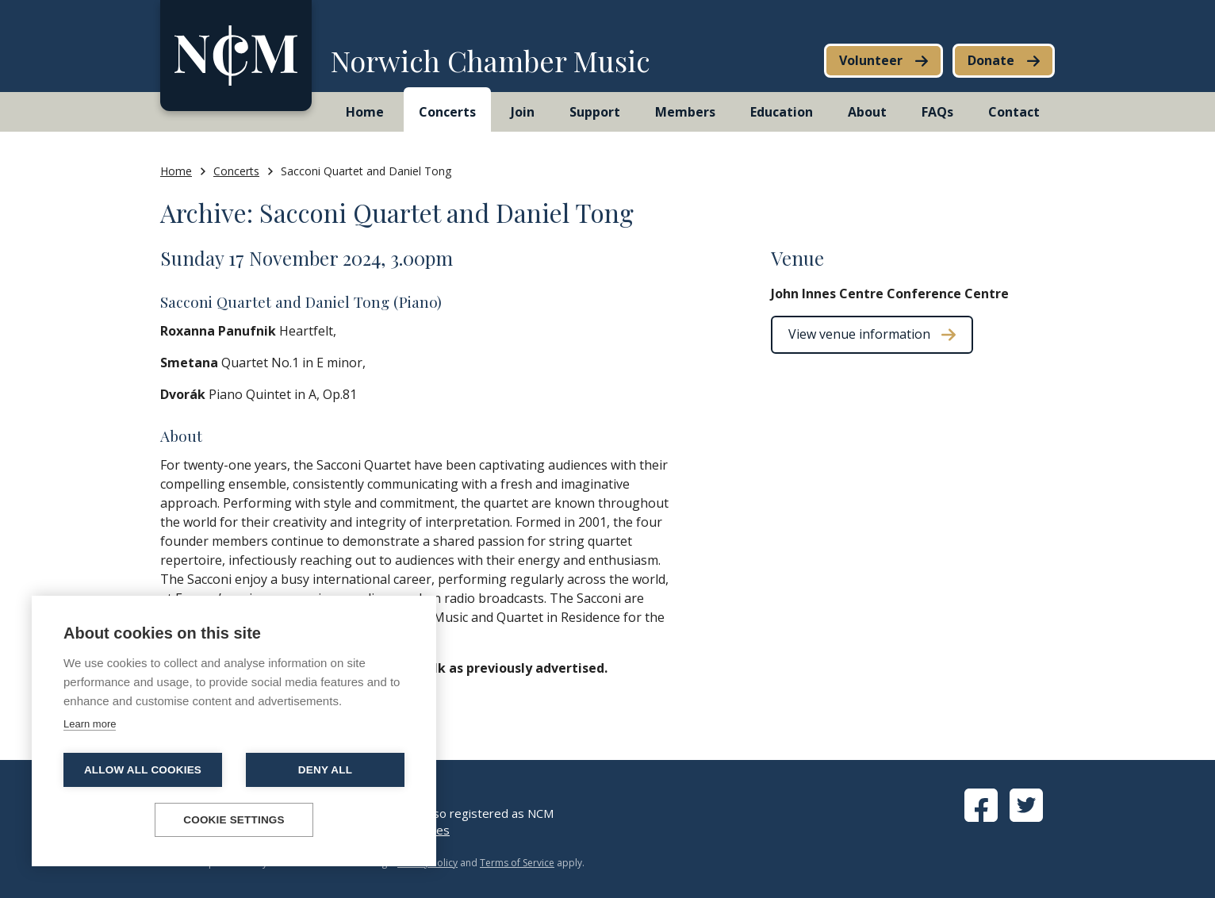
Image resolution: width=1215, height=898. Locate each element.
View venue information (859, 334)
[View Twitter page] (1026, 817)
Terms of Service (517, 862)
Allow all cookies (142, 770)
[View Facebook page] (981, 817)
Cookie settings (234, 820)
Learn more (89, 724)
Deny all (325, 770)
